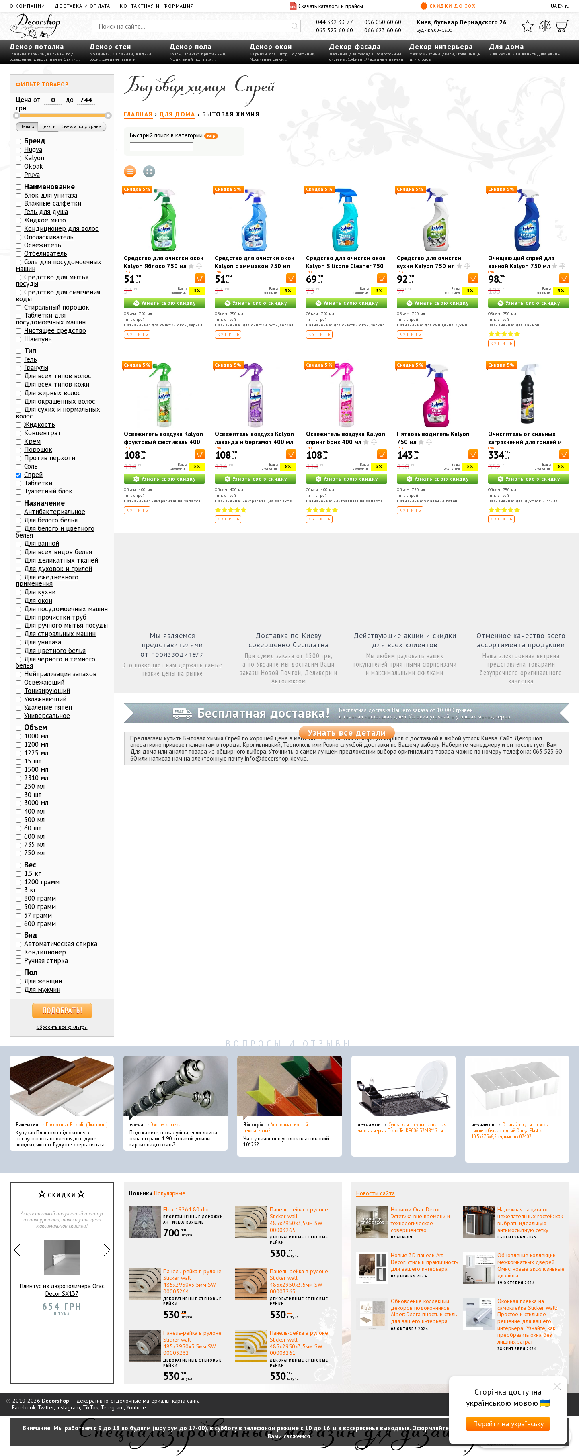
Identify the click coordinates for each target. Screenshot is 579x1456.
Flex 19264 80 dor (186, 1209)
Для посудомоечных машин (66, 608)
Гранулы (36, 367)
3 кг (30, 889)
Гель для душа (46, 211)
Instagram (68, 1407)
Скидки (448, 6)
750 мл (34, 852)
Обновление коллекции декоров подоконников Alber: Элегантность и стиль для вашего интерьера (424, 1311)
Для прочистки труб (55, 617)
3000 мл (36, 802)
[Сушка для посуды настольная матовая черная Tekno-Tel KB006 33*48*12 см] (403, 1088)
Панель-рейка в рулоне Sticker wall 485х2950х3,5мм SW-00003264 (192, 1281)
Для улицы (550, 54)
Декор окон (271, 46)
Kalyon (34, 157)
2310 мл (36, 777)
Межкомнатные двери (431, 54)
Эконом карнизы (166, 1124)
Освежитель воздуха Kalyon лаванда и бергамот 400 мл (254, 438)
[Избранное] (527, 26)
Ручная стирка (46, 960)
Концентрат (42, 432)
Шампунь (38, 338)
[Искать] (295, 26)
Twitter (46, 1407)
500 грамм (40, 906)
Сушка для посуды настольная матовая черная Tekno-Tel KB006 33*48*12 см (401, 1127)
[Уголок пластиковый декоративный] (289, 1088)
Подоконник (302, 54)
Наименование (49, 186)
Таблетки (38, 483)
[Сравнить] (545, 26)
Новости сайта (375, 1193)
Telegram (112, 1407)
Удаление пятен (48, 707)
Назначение (44, 503)
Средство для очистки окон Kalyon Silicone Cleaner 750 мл (346, 266)
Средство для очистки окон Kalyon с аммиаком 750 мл (254, 262)
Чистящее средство (55, 330)
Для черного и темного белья (55, 662)
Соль (31, 466)
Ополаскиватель (49, 236)
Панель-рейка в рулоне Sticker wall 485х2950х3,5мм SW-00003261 (299, 1342)
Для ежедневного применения (47, 580)
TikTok (90, 1407)
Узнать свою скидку (168, 303)
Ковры (176, 54)
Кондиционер (45, 952)
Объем (35, 727)
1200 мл (36, 744)
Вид (30, 935)
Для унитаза (42, 642)
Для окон (38, 600)
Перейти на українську (508, 1423)
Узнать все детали (347, 732)
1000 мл (36, 736)
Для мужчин (42, 989)
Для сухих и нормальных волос (58, 412)
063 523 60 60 (334, 30)
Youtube (136, 1407)
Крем (32, 441)
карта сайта (186, 1400)
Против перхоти (49, 457)
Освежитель (42, 245)
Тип (30, 350)
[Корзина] (562, 26)
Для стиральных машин (60, 633)
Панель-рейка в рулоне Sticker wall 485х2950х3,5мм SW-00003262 (192, 1342)
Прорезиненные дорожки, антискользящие (193, 1219)
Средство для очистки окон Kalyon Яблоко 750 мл (163, 262)
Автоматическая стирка (60, 943)
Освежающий (44, 682)
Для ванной (525, 54)
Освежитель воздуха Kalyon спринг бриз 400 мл (345, 438)
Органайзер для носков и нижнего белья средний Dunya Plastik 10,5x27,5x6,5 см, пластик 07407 (510, 1130)
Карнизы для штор (268, 54)
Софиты (355, 59)
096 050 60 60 (382, 22)
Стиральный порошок (56, 307)
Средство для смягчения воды (58, 295)
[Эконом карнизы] (175, 1088)
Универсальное (47, 715)
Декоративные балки (54, 59)
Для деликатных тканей (61, 560)
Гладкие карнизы (27, 54)
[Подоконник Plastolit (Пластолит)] (62, 1088)
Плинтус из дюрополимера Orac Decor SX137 (62, 1265)
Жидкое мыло (45, 220)
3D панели (122, 54)
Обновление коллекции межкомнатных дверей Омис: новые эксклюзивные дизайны (531, 1265)
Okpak (33, 166)
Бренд (34, 140)
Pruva (32, 174)
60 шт (33, 828)
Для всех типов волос (57, 375)
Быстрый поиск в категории (174, 135)
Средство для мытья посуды (52, 280)
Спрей (33, 474)
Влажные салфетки (52, 203)
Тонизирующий (47, 690)
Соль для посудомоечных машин (58, 265)
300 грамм (40, 898)
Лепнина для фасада (351, 54)
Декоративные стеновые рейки (299, 1239)
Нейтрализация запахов (60, 673)
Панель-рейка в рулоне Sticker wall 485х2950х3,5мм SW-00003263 (299, 1281)
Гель (30, 359)
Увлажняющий (45, 699)
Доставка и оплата (82, 6)
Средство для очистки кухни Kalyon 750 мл (429, 262)
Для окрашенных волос (59, 401)
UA (554, 6)
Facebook (23, 1407)
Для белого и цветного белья (55, 532)
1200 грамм (42, 881)
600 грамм (40, 923)
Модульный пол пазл (191, 59)
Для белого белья (51, 520)
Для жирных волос (52, 392)
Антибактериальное (54, 511)
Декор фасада (355, 46)
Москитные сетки (267, 59)
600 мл (34, 836)
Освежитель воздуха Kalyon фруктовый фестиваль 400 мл (163, 442)
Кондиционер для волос (61, 228)
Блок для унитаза (50, 195)
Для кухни (500, 54)
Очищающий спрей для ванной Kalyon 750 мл (521, 262)
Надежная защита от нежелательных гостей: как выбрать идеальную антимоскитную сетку (530, 1219)
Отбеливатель (45, 253)
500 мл (34, 819)
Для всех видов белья (58, 551)
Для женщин (43, 981)
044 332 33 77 (334, 22)
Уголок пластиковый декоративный (275, 1127)
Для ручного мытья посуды (66, 625)
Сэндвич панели (119, 59)
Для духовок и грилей (58, 568)
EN (561, 6)
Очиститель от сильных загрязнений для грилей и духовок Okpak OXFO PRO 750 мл (525, 446)
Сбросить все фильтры (62, 1027)
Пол (30, 972)
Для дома (506, 46)
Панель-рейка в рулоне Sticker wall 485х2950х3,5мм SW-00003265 (299, 1219)
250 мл (34, 786)
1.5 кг (32, 873)
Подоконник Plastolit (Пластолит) (76, 1124)
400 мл (34, 811)
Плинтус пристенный (204, 54)
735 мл (34, 844)
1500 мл (36, 769)
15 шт (33, 761)
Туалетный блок (48, 491)
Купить (137, 334)
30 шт (33, 794)
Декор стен (110, 46)
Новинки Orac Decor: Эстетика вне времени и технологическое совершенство (420, 1219)
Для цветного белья (55, 650)
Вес (30, 864)
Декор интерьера (441, 46)
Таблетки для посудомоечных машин (51, 318)
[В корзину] (200, 278)
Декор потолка (37, 46)
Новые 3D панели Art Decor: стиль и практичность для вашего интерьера (424, 1262)
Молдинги (100, 54)
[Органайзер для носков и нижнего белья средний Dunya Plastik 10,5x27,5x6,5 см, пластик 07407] (517, 1088)
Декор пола (190, 46)
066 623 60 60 (382, 30)
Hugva (33, 149)
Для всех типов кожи (56, 384)
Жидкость (39, 424)
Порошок (38, 449)
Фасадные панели (385, 59)
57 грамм (38, 915)
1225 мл (36, 752)
